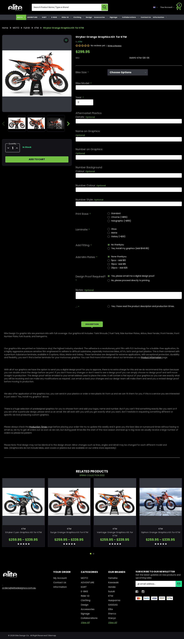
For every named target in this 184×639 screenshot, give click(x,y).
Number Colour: (91, 185)
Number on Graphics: (89, 151)
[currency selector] (155, 7)
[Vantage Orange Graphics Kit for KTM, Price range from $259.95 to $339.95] (115, 501)
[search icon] (104, 7)
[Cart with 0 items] (179, 7)
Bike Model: (83, 83)
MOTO (21, 17)
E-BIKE (55, 17)
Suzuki (111, 591)
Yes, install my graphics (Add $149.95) (130, 248)
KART (45, 17)
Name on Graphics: (88, 133)
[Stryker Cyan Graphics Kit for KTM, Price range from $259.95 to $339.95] (23, 501)
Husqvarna (114, 600)
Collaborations (130, 17)
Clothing (78, 17)
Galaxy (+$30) (118, 236)
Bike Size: (82, 72)
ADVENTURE (33, 17)
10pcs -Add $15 (118, 264)
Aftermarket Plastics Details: (89, 115)
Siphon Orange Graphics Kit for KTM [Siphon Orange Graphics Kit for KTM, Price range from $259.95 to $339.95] (160, 532)
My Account (60, 578)
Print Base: (83, 214)
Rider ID (66, 17)
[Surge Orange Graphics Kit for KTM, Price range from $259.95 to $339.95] (69, 501)
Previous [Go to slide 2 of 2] (4, 123)
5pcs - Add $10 (118, 260)
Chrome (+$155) (119, 217)
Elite (110, 609)
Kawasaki (113, 582)
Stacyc (112, 618)
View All (85, 622)
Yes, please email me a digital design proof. (133, 275)
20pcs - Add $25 (119, 267)
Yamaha (112, 578)
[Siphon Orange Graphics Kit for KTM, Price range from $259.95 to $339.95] (161, 501)
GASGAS (113, 604)
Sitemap (52, 635)
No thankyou (117, 244)
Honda (111, 587)
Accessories (101, 17)
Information (160, 17)
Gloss (114, 229)
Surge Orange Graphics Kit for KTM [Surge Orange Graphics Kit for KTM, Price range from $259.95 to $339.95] (69, 532)
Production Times (38, 426)
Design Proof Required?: (91, 278)
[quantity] (12, 148)
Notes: (85, 290)
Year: (80, 97)
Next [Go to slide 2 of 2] (68, 123)
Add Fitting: (84, 245)
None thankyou (118, 256)
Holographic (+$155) (121, 220)
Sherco (112, 613)
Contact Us (146, 17)
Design (89, 17)
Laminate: (83, 229)
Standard (115, 213)
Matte (114, 232)
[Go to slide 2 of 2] (93, 553)
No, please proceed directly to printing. (130, 280)
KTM (110, 596)
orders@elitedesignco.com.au (19, 588)
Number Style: (89, 199)
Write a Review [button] (114, 46)
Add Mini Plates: (86, 257)
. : (77, 307)
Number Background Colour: (89, 169)
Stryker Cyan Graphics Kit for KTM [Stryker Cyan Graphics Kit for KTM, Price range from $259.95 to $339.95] (23, 532)
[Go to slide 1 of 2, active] (90, 553)
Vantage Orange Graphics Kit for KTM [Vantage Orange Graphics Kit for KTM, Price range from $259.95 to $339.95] (115, 534)
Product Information (151, 357)
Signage (115, 17)
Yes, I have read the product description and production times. (142, 306)
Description (92, 324)
